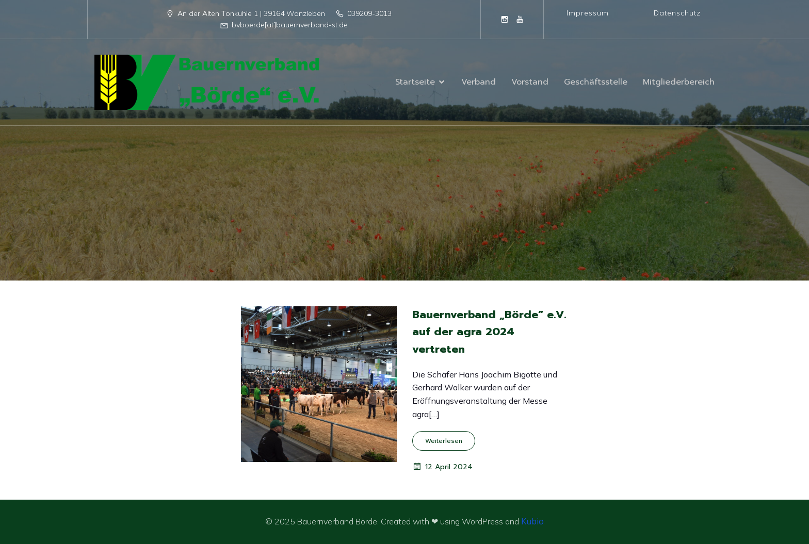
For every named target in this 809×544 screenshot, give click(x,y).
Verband (478, 82)
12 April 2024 (442, 466)
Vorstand (529, 82)
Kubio (532, 521)
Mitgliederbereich (679, 82)
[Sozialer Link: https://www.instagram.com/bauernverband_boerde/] (504, 19)
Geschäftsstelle (595, 82)
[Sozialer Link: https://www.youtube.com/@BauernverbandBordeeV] (520, 19)
